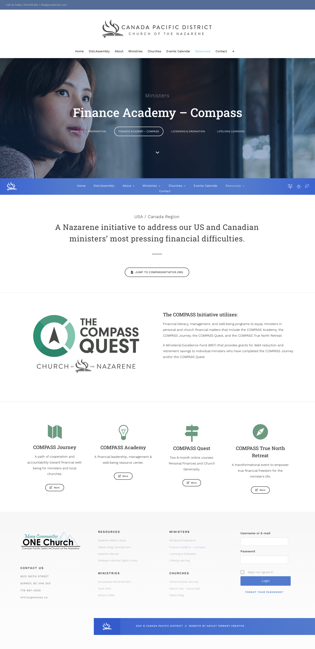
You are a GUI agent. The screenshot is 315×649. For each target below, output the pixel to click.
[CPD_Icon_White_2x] (107, 623)
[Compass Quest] (188, 482)
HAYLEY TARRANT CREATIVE (225, 625)
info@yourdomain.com (54, 4)
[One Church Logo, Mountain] (50, 529)
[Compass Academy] (119, 476)
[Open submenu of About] (133, 186)
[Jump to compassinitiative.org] (157, 272)
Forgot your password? (264, 592)
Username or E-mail (255, 533)
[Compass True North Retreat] (256, 490)
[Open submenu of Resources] (242, 186)
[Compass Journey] (51, 487)
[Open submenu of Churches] (184, 186)
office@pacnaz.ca (34, 597)
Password (247, 551)
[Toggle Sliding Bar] (233, 51)
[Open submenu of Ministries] (159, 186)
